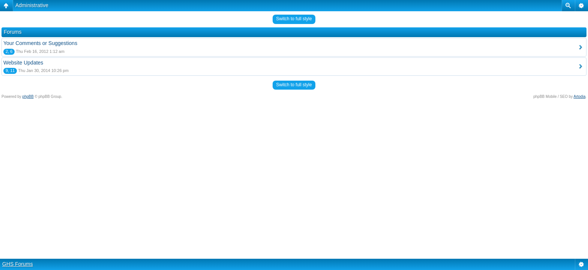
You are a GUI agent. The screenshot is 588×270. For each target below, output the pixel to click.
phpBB (28, 96)
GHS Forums (17, 264)
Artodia (580, 96)
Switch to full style (294, 18)
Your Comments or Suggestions (40, 43)
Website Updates (23, 63)
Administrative (31, 5)
